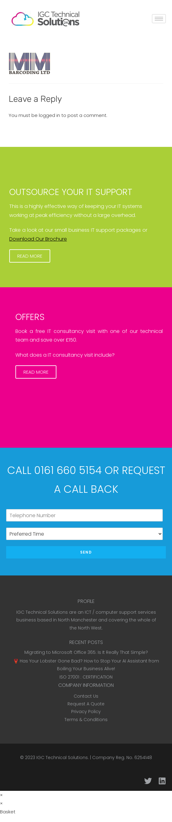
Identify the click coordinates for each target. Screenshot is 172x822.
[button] (29, 256)
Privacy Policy (86, 711)
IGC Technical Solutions (62, 757)
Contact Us (86, 696)
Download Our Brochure (38, 239)
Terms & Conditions (86, 719)
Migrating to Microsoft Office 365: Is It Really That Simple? (86, 652)
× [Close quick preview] (1, 795)
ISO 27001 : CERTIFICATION (86, 677)
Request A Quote (86, 704)
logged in (49, 115)
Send (86, 552)
